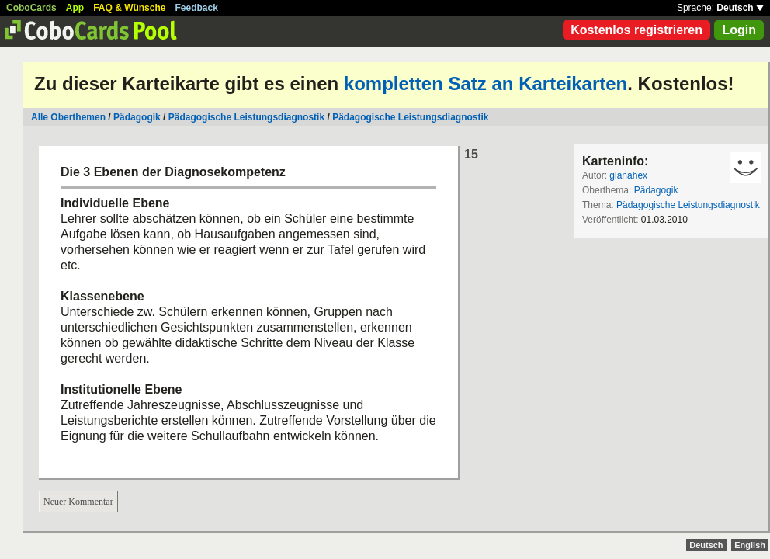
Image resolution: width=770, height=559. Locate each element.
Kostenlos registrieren (636, 29)
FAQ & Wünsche (129, 7)
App (75, 7)
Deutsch (740, 7)
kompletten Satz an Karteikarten (485, 83)
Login (739, 29)
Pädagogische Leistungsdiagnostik (246, 117)
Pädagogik (137, 117)
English (749, 545)
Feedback (196, 7)
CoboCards (31, 7)
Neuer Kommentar (78, 501)
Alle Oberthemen (68, 117)
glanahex (628, 175)
